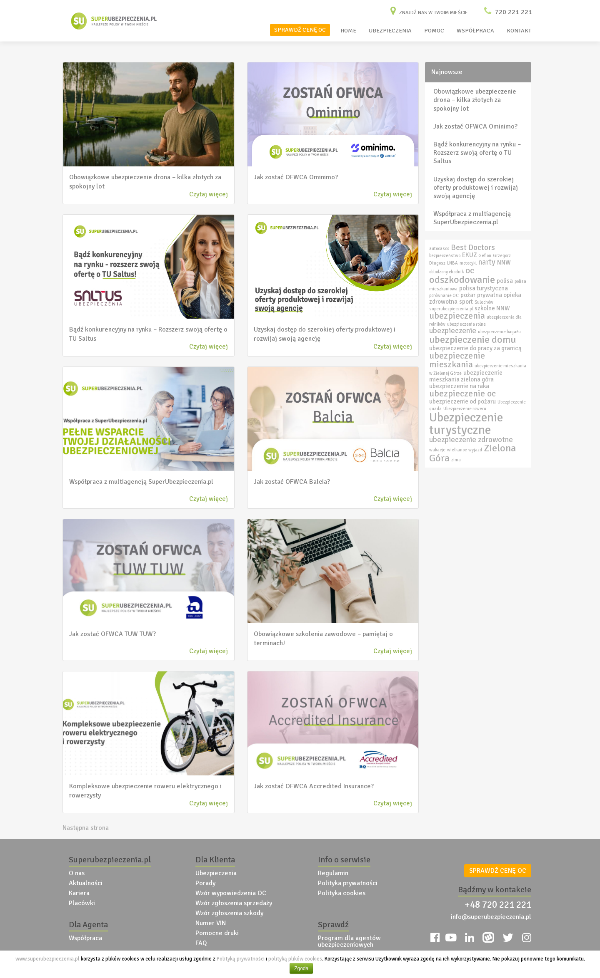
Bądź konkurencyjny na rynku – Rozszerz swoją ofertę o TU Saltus (477, 152)
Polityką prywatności (241, 959)
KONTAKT (519, 30)
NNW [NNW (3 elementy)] (504, 262)
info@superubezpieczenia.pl (491, 917)
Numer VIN (210, 923)
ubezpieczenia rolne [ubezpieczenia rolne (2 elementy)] (466, 324)
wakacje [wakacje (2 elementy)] (437, 450)
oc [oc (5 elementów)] (469, 270)
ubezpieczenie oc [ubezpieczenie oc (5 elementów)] (462, 393)
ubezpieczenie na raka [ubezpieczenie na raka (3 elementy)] (459, 386)
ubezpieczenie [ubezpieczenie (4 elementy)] (452, 330)
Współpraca (85, 938)
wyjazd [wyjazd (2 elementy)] (475, 450)
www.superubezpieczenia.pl (47, 959)
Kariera (79, 893)
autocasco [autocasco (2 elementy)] (439, 248)
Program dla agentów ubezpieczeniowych (349, 941)
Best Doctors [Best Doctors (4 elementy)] (473, 247)
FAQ (201, 943)
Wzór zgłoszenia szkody (229, 913)
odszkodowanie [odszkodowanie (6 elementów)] (462, 279)
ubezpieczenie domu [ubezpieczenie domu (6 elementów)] (472, 339)
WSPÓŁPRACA (475, 30)
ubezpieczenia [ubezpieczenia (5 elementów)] (457, 315)
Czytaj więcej (208, 194)
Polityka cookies (341, 893)
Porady (205, 883)
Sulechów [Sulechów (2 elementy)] (484, 302)
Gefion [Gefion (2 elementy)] (484, 255)
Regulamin (333, 873)
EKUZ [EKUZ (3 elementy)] (469, 255)
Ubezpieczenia (216, 873)
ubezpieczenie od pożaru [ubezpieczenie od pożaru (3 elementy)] (462, 401)
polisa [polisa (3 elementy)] (505, 281)
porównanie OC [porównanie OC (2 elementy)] (444, 295)
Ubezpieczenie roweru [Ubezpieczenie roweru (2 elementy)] (464, 408)
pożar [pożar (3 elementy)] (467, 295)
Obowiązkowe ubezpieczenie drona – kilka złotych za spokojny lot (474, 99)
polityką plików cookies (295, 959)
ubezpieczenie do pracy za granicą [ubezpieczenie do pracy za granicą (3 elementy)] (475, 348)
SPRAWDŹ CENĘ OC (300, 29)
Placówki (82, 903)
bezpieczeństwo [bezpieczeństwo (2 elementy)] (444, 255)
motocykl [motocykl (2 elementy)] (468, 263)
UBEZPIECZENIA (390, 30)
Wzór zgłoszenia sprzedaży (233, 903)
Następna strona (85, 828)
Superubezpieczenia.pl (110, 860)
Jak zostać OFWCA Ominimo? (475, 126)
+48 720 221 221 (498, 904)
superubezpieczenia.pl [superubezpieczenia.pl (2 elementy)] (451, 309)
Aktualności (85, 883)
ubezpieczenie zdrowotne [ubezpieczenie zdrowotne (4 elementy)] (471, 439)
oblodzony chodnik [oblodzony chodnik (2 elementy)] (446, 272)
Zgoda (301, 968)
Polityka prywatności (348, 883)
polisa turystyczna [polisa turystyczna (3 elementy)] (483, 288)
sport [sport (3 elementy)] (466, 301)
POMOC (434, 30)
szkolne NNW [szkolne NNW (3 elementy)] (492, 308)
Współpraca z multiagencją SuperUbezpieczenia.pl (472, 218)
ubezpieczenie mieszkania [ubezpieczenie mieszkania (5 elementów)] (457, 360)
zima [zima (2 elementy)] (456, 460)
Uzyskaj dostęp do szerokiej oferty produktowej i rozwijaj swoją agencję (475, 187)
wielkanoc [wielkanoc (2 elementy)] (457, 450)
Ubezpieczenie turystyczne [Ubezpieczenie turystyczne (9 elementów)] (466, 423)
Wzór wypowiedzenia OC (230, 893)
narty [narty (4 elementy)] (486, 262)
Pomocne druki (217, 933)
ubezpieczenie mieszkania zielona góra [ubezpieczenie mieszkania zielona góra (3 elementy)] (465, 376)
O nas (77, 873)
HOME (348, 30)
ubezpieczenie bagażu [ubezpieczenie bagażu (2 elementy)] (499, 331)
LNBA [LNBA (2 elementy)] (452, 263)
